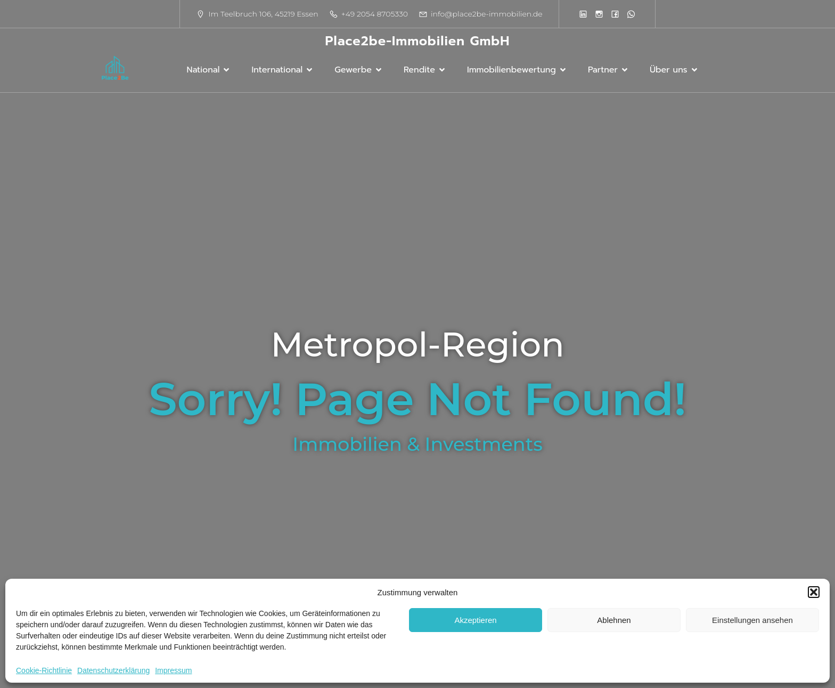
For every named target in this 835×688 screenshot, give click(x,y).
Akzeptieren (475, 620)
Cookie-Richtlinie (44, 670)
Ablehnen (614, 620)
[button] (813, 592)
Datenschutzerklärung (113, 670)
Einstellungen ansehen (752, 620)
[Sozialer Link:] (583, 14)
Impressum (173, 670)
